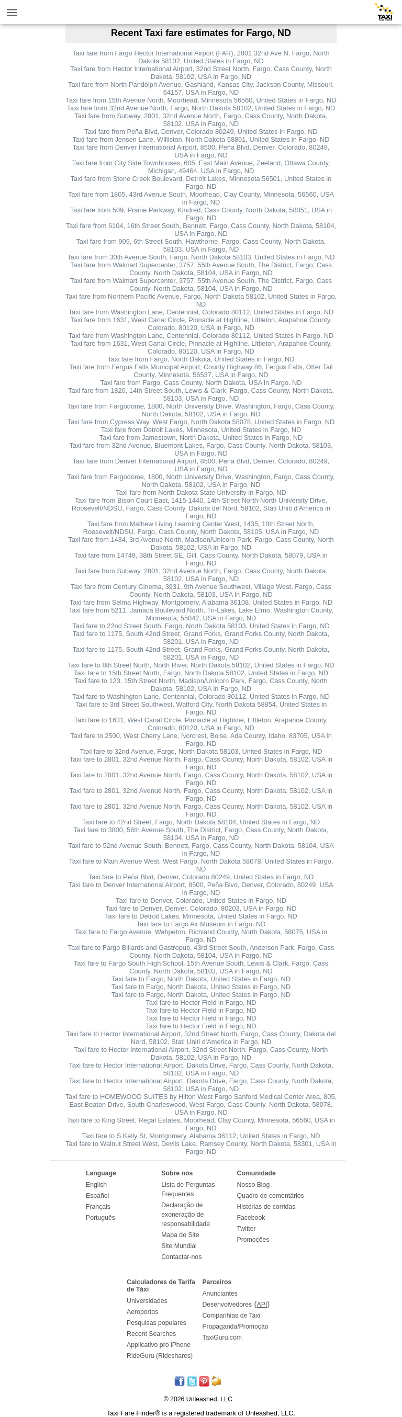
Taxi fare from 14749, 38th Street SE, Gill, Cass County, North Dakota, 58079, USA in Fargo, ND (200, 559)
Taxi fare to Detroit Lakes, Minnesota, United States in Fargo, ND (201, 916)
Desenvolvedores (227, 1304)
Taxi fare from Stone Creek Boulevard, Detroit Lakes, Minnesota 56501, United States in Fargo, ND (201, 182)
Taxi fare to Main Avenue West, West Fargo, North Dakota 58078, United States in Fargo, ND (201, 865)
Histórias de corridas (266, 1206)
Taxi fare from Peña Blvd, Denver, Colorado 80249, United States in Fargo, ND (200, 131)
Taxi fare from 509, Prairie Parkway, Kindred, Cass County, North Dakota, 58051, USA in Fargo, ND (201, 214)
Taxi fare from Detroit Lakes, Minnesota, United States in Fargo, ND (201, 430)
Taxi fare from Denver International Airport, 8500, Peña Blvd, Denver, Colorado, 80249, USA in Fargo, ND (201, 151)
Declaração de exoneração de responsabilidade (185, 1214)
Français (98, 1206)
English (96, 1184)
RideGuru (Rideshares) (160, 1355)
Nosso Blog (253, 1184)
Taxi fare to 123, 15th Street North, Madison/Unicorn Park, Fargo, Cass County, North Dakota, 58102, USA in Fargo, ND (200, 685)
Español (97, 1195)
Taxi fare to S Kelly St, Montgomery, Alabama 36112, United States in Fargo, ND (201, 1136)
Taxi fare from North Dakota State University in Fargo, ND (201, 492)
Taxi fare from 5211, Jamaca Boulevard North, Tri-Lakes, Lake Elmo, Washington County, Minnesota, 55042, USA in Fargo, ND (201, 614)
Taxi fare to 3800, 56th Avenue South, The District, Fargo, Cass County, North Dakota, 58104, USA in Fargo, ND (200, 834)
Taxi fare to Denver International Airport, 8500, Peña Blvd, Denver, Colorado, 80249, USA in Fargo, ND (201, 889)
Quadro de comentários (270, 1195)
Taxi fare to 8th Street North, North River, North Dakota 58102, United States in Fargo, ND (201, 665)
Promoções (253, 1239)
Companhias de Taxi (231, 1315)
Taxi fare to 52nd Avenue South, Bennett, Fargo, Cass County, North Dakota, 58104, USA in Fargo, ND (200, 849)
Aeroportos (142, 1312)
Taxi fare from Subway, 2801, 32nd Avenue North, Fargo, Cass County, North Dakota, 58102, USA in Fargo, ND (201, 120)
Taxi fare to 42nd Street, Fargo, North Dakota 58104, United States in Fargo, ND (201, 822)
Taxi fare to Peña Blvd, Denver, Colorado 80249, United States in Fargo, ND (201, 877)
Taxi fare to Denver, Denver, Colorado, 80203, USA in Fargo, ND (201, 908)
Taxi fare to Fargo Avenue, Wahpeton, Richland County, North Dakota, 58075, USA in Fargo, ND (201, 936)
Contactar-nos (181, 1257)
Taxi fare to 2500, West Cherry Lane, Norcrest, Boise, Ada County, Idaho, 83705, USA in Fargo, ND (201, 739)
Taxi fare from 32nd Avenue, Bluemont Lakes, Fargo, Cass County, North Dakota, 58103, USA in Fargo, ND (200, 449)
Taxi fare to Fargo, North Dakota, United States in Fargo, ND (201, 979)
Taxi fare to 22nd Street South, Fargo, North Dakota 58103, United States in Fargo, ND (201, 626)
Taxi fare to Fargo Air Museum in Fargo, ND (201, 924)
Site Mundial (179, 1246)
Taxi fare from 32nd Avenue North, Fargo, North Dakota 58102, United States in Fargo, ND (201, 108)
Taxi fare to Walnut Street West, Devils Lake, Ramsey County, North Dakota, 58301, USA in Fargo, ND (201, 1147)
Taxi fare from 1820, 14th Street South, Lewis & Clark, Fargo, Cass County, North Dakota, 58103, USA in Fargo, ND (201, 394)
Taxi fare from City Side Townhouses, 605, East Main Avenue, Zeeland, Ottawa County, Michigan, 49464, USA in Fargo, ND (201, 167)
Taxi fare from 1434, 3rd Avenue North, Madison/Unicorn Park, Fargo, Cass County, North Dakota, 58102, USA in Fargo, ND (200, 543)
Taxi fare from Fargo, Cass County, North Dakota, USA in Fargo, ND (201, 383)
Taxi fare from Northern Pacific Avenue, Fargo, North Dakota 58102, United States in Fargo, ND (201, 300)
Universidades (147, 1301)
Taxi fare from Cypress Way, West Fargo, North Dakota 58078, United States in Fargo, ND (201, 422)
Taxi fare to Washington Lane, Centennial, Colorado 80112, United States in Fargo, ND (201, 696)
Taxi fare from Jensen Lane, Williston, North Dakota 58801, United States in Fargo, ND (201, 139)
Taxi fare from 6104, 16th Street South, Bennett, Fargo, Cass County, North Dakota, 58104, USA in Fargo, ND (201, 229)
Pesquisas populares (156, 1323)
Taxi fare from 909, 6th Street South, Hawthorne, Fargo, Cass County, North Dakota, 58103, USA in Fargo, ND (201, 245)
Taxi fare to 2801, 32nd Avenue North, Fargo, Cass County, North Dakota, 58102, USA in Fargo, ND (201, 763)
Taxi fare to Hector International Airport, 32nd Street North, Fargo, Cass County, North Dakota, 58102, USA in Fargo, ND (201, 1053)
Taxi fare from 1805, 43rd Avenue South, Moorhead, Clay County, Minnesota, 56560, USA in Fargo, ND (201, 198)
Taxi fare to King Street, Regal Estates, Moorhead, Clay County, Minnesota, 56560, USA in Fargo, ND (201, 1124)
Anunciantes (220, 1293)
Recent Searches (151, 1333)
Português (100, 1217)
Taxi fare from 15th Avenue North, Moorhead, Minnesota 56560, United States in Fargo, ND (201, 100)
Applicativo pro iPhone (159, 1344)
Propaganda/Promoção (235, 1326)
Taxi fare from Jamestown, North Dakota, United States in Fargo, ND (201, 437)
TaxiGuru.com (222, 1337)
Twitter (246, 1228)
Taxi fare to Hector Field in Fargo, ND (201, 1002)
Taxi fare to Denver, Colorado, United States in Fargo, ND (201, 900)
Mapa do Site (180, 1235)
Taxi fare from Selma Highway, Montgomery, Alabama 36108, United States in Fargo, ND (201, 602)
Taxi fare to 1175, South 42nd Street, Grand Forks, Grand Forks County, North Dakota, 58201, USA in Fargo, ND (201, 637)
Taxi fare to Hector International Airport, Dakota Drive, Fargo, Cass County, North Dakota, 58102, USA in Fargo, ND (201, 1069)
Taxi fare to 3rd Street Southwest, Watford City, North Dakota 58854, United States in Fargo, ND (201, 708)
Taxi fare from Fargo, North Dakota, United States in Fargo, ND (200, 359)
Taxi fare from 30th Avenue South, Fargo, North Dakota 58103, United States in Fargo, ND (200, 257)
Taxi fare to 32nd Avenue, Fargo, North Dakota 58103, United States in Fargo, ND (201, 751)
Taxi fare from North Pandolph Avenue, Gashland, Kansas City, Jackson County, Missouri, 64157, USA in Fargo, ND (201, 88)
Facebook (251, 1217)
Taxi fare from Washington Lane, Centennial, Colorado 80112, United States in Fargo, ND (201, 312)
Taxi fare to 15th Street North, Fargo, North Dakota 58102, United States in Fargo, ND (201, 673)
